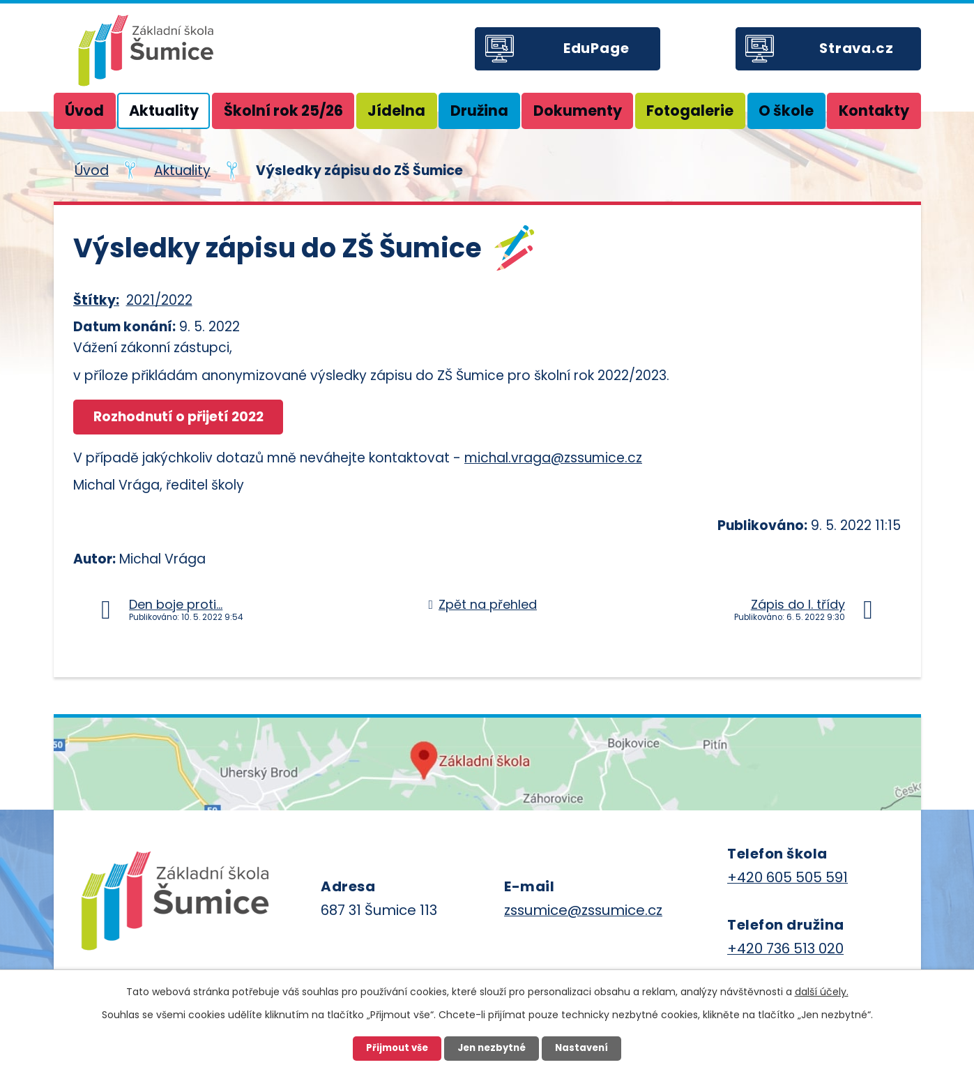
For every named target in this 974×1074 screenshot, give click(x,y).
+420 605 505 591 (787, 877)
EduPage (596, 48)
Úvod (84, 110)
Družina (479, 110)
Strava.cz (856, 48)
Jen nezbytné (491, 1047)
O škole (786, 110)
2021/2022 (159, 300)
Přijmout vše (397, 1047)
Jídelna (396, 110)
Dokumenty (577, 110)
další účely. (822, 992)
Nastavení (581, 1047)
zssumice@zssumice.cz (583, 910)
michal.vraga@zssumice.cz (553, 457)
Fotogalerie (689, 110)
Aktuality (164, 110)
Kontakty (874, 110)
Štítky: (96, 300)
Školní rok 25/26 (283, 110)
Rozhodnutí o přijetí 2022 (178, 416)
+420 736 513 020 (785, 948)
